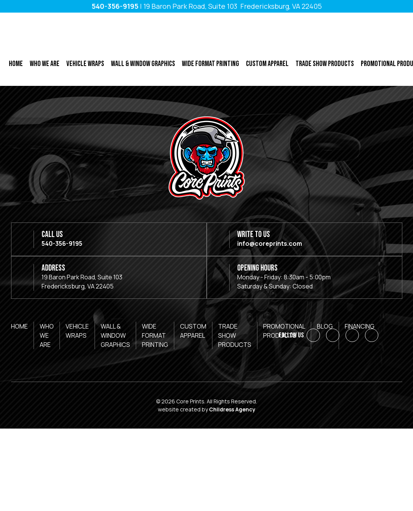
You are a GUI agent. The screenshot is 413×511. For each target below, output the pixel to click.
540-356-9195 (115, 6)
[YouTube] (371, 335)
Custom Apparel (267, 63)
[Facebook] (313, 335)
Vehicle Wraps (85, 63)
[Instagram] (352, 335)
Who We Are (44, 63)
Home (16, 63)
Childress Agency (232, 409)
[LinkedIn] (332, 335)
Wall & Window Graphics (143, 63)
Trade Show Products (325, 63)
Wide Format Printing (210, 63)
